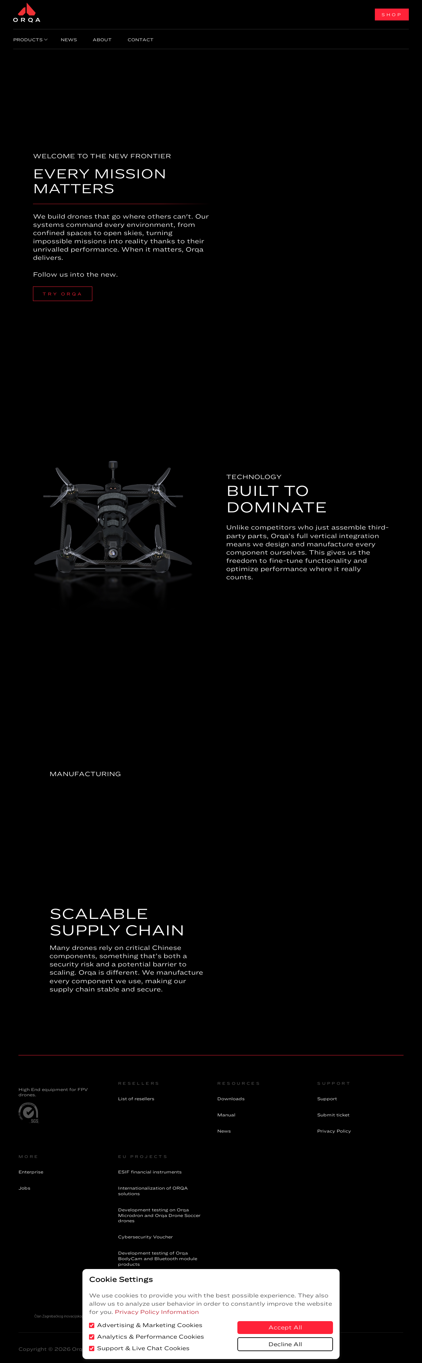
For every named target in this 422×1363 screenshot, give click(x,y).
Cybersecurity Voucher (145, 1234)
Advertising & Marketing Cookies (145, 1325)
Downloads (231, 1096)
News (66, 38)
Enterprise (30, 1169)
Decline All (285, 1344)
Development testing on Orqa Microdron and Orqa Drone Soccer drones (159, 1213)
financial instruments (150, 1169)
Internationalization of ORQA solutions (153, 1188)
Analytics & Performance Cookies (146, 1337)
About (94, 38)
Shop (391, 14)
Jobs (24, 1185)
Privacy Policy (334, 1128)
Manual (226, 1112)
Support (327, 1096)
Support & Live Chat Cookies (139, 1348)
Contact (127, 38)
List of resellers (136, 1096)
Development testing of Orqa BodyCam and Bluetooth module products (157, 1256)
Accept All (285, 1327)
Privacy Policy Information (157, 1312)
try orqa (63, 291)
